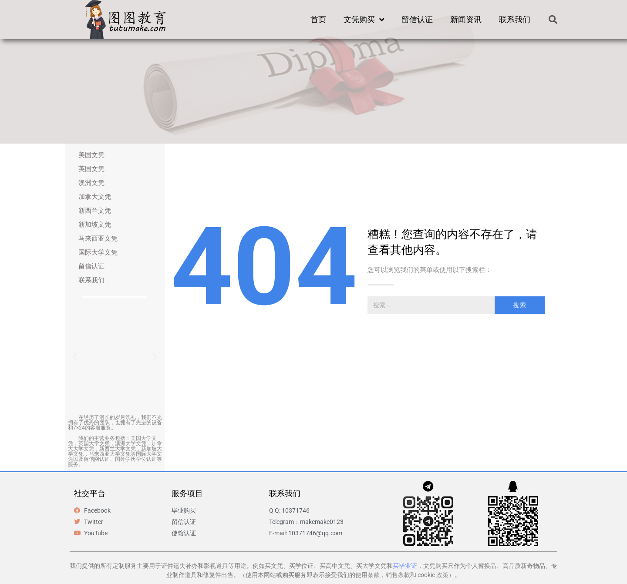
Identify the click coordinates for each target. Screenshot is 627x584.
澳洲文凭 (91, 183)
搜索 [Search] (520, 305)
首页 (318, 19)
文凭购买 (364, 19)
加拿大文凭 (94, 197)
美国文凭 (91, 155)
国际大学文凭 (98, 252)
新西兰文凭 (94, 211)
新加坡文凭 (94, 224)
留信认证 (417, 19)
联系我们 (514, 19)
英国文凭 (91, 169)
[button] (553, 19)
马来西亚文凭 (98, 238)
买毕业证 (405, 565)
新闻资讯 (466, 19)
